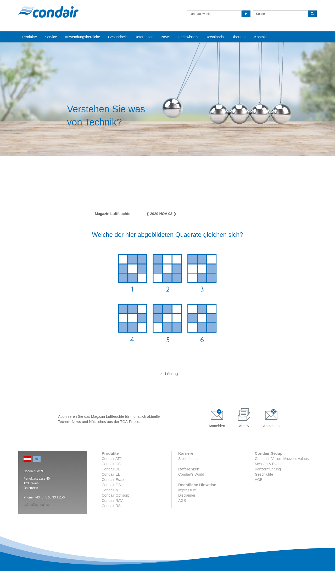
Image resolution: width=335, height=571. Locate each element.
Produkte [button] (29, 37)
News (165, 37)
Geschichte (264, 474)
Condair (48, 12)
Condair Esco (113, 479)
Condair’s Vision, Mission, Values (282, 459)
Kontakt (260, 37)
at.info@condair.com (38, 505)
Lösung (171, 373)
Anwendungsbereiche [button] (82, 37)
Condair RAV (112, 500)
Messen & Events (269, 464)
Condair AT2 (112, 459)
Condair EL (111, 474)
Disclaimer (186, 495)
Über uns (239, 37)
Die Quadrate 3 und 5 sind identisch (167, 373)
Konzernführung (268, 469)
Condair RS (111, 506)
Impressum (187, 490)
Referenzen (144, 37)
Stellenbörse (188, 459)
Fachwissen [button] (188, 37)
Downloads (214, 37)
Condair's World (191, 474)
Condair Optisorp (116, 495)
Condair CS (111, 464)
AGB (182, 500)
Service (51, 37)
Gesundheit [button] (117, 37)
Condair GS (111, 485)
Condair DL (111, 469)
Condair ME (111, 490)
